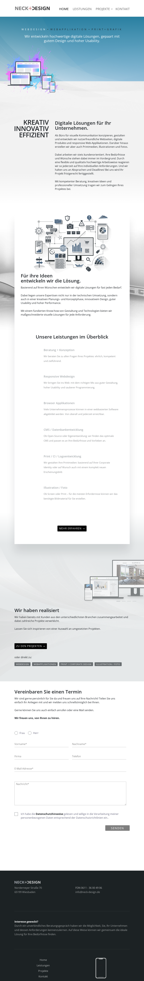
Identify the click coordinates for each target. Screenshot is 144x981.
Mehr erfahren (70, 528)
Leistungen (82, 9)
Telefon (76, 756)
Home (64, 9)
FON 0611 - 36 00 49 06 (88, 888)
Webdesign (22, 664)
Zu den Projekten (29, 646)
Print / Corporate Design (76, 664)
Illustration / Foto (108, 664)
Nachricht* (22, 784)
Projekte (103, 9)
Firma (17, 756)
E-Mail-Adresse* (23, 768)
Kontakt (123, 9)
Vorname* (20, 744)
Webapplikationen (45, 664)
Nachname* (79, 744)
